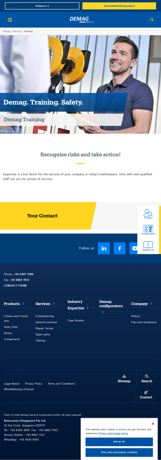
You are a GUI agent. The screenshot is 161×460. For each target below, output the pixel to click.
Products (12, 304)
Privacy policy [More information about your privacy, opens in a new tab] (106, 442)
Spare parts (43, 335)
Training (40, 341)
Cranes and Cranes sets (16, 318)
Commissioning (45, 316)
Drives (8, 333)
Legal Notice (12, 384)
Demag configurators (111, 304)
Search (146, 381)
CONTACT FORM (15, 286)
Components (12, 339)
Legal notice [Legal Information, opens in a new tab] (121, 442)
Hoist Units (11, 327)
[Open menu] (10, 19)
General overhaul (46, 322)
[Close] (153, 432)
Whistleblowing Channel (19, 389)
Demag (6, 31)
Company (139, 304)
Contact (146, 397)
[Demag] (81, 20)
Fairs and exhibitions (144, 322)
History (135, 316)
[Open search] (152, 20)
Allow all (119, 450)
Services (17, 31)
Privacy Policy (33, 384)
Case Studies (76, 321)
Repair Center (44, 328)
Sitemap (124, 381)
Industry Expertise (76, 305)
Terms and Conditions (61, 384)
